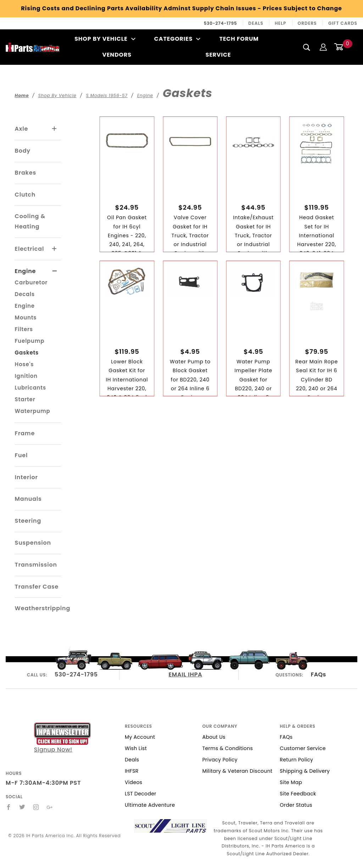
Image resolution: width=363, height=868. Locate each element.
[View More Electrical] (54, 249)
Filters (24, 329)
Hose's (24, 364)
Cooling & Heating (30, 221)
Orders (307, 23)
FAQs (318, 674)
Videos (133, 782)
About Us (213, 737)
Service (218, 55)
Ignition (26, 376)
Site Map (291, 782)
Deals (255, 23)
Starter (25, 399)
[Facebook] (9, 807)
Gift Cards (342, 23)
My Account (140, 737)
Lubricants (30, 387)
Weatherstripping (42, 608)
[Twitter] (22, 807)
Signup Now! (62, 738)
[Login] (323, 47)
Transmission (36, 565)
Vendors (116, 55)
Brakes (25, 173)
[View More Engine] (54, 271)
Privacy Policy (220, 759)
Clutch (25, 195)
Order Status (296, 805)
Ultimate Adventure (150, 805)
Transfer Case (37, 587)
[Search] (307, 47)
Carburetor (31, 282)
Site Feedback (298, 793)
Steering (28, 521)
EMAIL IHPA (185, 674)
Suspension (33, 543)
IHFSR (132, 771)
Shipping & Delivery (305, 771)
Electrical (29, 249)
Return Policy (296, 759)
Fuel (21, 455)
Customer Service (302, 748)
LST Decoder (140, 793)
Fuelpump (30, 341)
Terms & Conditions (227, 748)
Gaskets (27, 352)
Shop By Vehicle (104, 39)
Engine (25, 271)
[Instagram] (36, 807)
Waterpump (32, 411)
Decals (25, 294)
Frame (25, 433)
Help (280, 23)
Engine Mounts (26, 311)
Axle (21, 129)
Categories (177, 39)
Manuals (28, 499)
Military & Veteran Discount (237, 771)
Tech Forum (239, 39)
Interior (26, 477)
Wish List (136, 748)
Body (22, 151)
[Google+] (50, 807)
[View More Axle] (54, 129)
